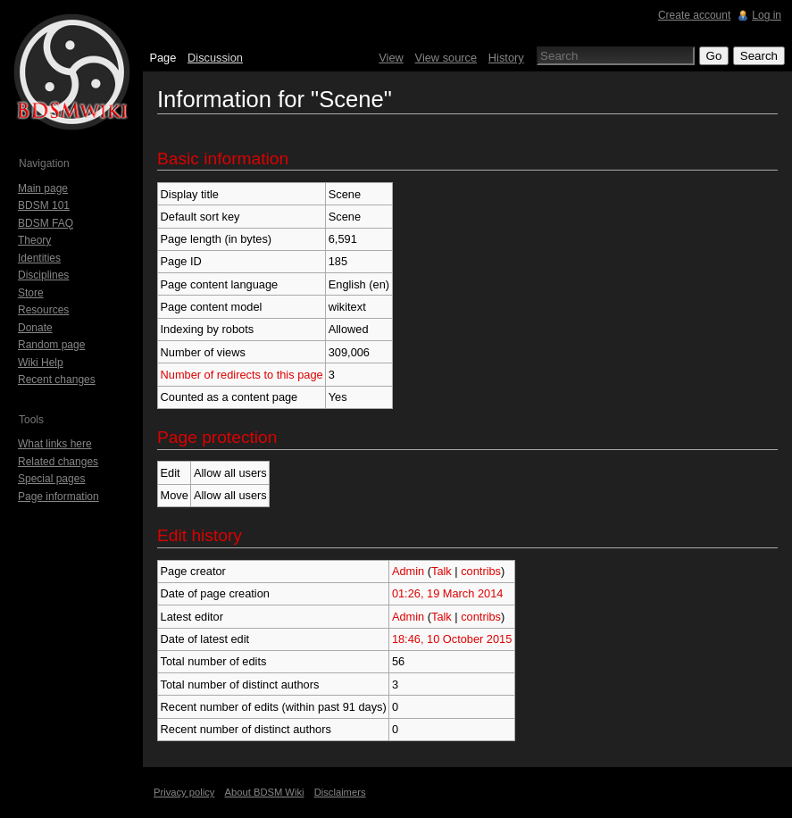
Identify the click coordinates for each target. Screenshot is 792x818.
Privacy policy (184, 792)
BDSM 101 (44, 205)
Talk (441, 571)
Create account (694, 15)
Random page (51, 344)
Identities (39, 258)
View (391, 57)
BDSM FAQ (45, 223)
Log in (766, 15)
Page (162, 57)
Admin (408, 571)
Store (31, 293)
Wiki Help (40, 362)
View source (446, 57)
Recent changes (57, 379)
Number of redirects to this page (242, 374)
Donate (35, 327)
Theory (34, 240)
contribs (481, 571)
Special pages (51, 478)
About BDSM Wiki (264, 792)
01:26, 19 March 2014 (448, 593)
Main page (43, 188)
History (506, 57)
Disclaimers (340, 792)
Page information (58, 496)
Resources (43, 310)
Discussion (215, 57)
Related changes (58, 461)
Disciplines (43, 275)
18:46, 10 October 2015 (452, 639)
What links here (55, 444)
